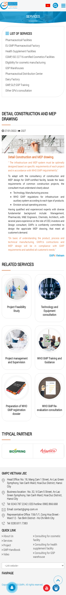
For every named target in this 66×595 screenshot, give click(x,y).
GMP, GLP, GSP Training (17, 85)
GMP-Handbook (11, 549)
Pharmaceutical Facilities (18, 40)
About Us (8, 536)
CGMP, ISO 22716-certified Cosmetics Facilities (30, 57)
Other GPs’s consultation (18, 90)
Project (7, 545)
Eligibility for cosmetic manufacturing (25, 62)
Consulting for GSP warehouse (44, 555)
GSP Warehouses (14, 68)
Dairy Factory (12, 79)
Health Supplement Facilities (20, 51)
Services (7, 540)
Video (6, 554)
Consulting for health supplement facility (45, 546)
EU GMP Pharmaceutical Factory (22, 45)
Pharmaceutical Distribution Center (24, 73)
